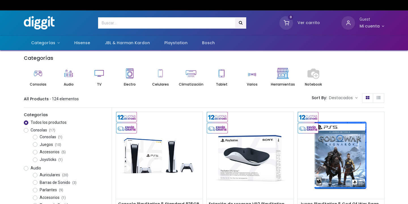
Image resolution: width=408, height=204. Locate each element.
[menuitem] (82, 43)
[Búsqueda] (240, 23)
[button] (343, 98)
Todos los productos (49, 122)
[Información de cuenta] (372, 26)
